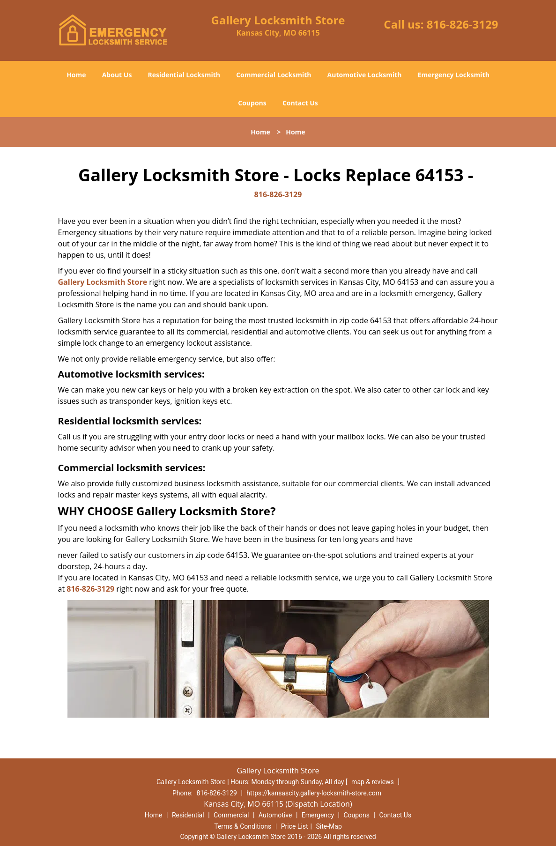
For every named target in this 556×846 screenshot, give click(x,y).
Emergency (318, 815)
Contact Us (300, 102)
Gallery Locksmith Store (103, 282)
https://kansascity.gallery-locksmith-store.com (313, 793)
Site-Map (329, 826)
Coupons (252, 102)
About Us (117, 74)
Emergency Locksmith (453, 74)
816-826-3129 (462, 24)
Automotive (275, 815)
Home (76, 74)
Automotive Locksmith (364, 74)
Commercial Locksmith (273, 74)
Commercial (231, 815)
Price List (294, 826)
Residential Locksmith (184, 74)
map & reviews (373, 782)
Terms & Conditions (242, 826)
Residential (188, 815)
